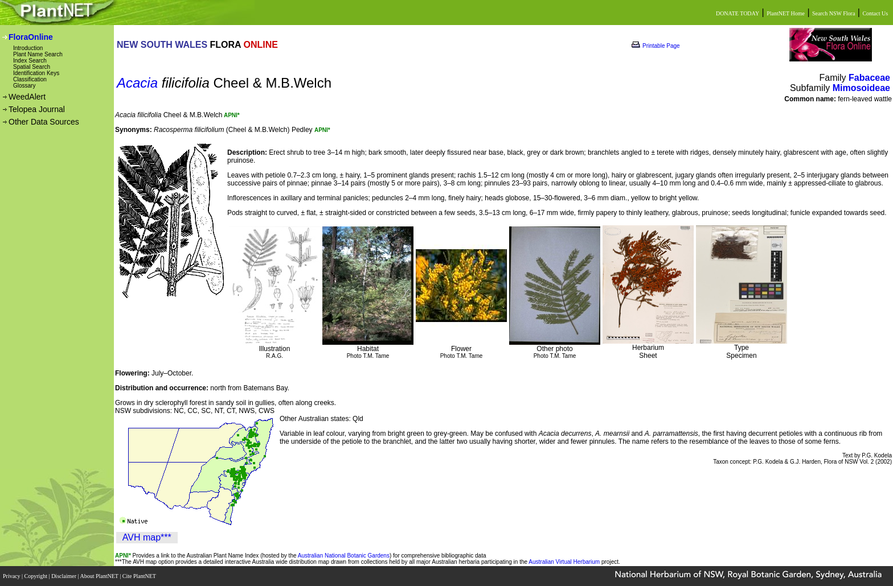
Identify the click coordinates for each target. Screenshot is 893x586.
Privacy (12, 576)
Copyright (36, 576)
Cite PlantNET (139, 576)
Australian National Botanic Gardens (344, 555)
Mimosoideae (861, 88)
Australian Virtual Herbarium (564, 562)
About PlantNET (100, 576)
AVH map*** (146, 537)
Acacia (137, 82)
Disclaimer (64, 576)
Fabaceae (869, 77)
